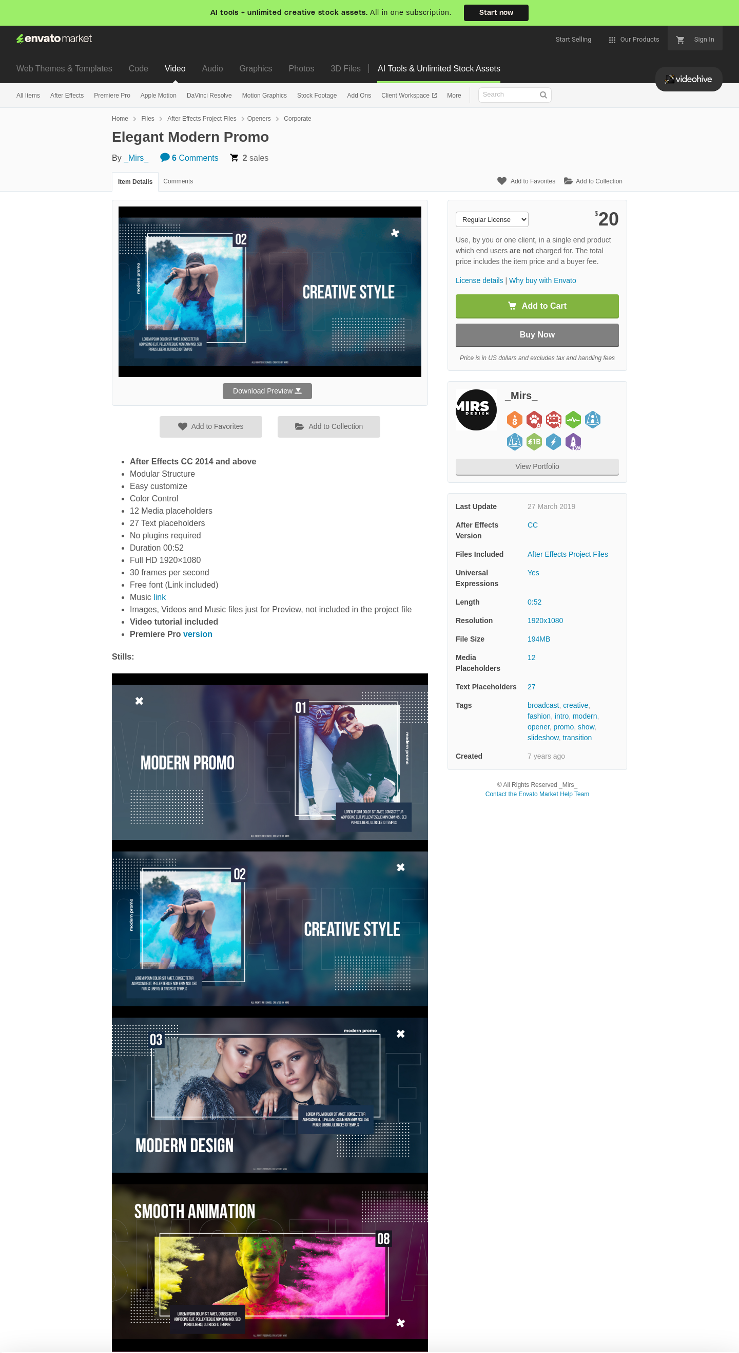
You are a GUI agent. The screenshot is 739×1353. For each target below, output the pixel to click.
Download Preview (267, 391)
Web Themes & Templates (64, 68)
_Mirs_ (136, 158)
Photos (302, 68)
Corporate (297, 118)
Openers (259, 118)
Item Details (135, 181)
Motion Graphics (264, 95)
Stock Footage (317, 95)
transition (577, 738)
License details (479, 280)
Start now (496, 12)
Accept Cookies (504, 1325)
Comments (189, 158)
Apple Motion (159, 95)
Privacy (185, 1340)
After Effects (67, 95)
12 (532, 657)
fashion (539, 716)
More (454, 95)
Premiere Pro (112, 95)
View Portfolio (537, 466)
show (586, 727)
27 (532, 687)
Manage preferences (654, 1325)
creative (575, 705)
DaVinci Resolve (209, 95)
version (197, 634)
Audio (212, 68)
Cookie (138, 1340)
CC (533, 525)
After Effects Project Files (202, 118)
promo (564, 727)
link (159, 597)
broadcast (543, 705)
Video (175, 68)
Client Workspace (406, 95)
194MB (539, 639)
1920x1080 (545, 620)
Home (120, 118)
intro (562, 716)
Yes (533, 573)
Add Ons (359, 95)
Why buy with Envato (542, 280)
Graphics (256, 68)
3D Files (345, 68)
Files (147, 118)
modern (585, 716)
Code (138, 68)
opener (539, 727)
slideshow (543, 738)
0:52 (534, 602)
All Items (28, 95)
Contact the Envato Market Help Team (537, 794)
